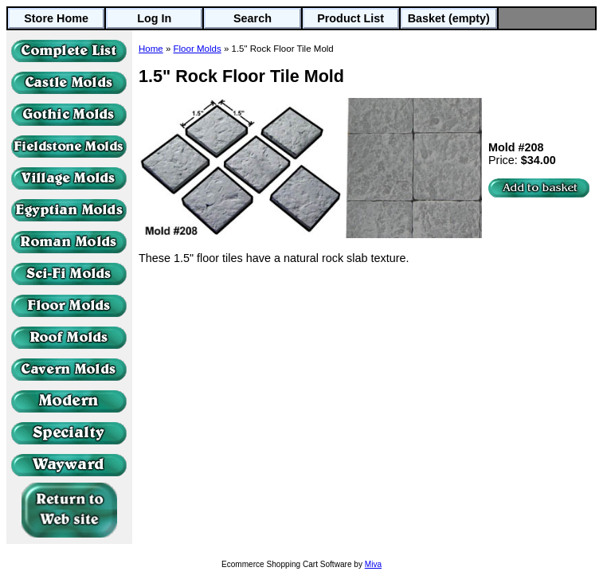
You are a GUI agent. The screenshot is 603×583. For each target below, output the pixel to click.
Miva (373, 564)
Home (151, 48)
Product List (350, 18)
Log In (154, 18)
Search (252, 18)
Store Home (56, 18)
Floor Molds (197, 48)
